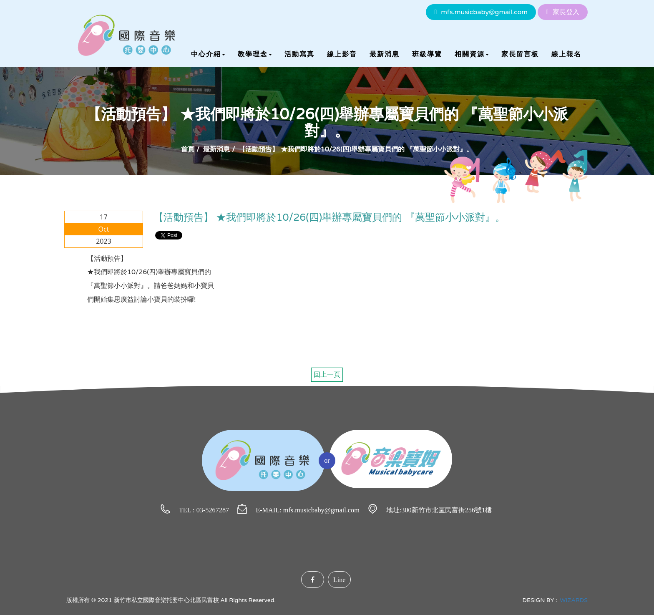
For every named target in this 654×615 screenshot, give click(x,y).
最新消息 (385, 54)
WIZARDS (574, 600)
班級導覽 (427, 54)
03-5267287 (212, 510)
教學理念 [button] (255, 54)
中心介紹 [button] (208, 54)
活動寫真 (299, 54)
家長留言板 (520, 54)
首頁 (187, 149)
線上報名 (566, 54)
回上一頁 (327, 375)
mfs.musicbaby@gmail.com (484, 12)
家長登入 (566, 12)
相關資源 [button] (472, 54)
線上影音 (342, 54)
